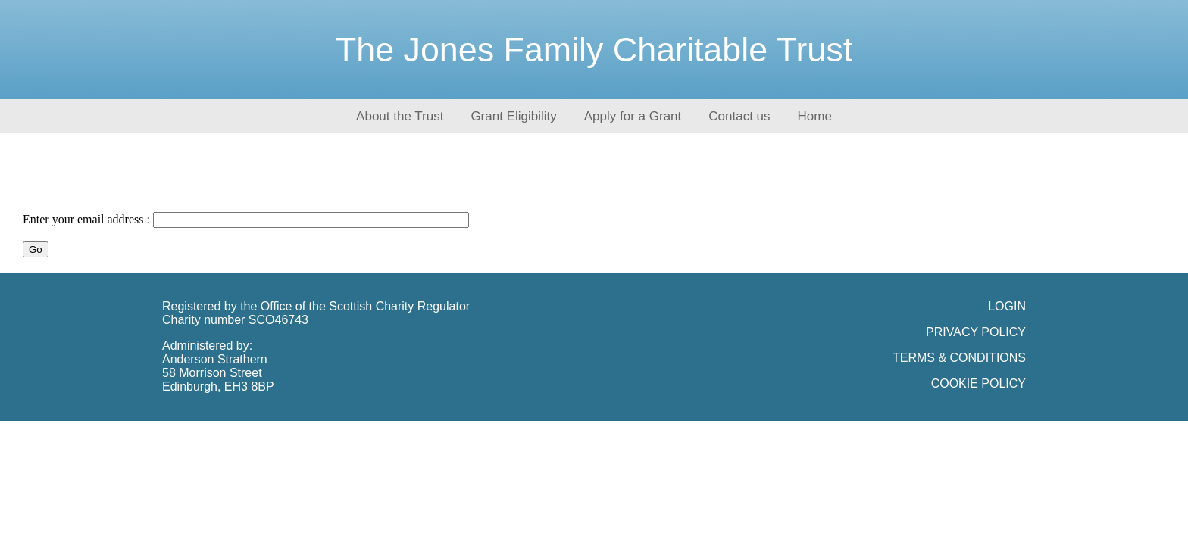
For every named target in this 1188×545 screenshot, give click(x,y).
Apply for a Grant (633, 116)
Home (815, 116)
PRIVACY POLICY (976, 331)
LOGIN (1007, 306)
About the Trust (399, 116)
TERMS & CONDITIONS (959, 357)
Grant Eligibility (513, 116)
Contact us (739, 116)
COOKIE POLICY (978, 383)
